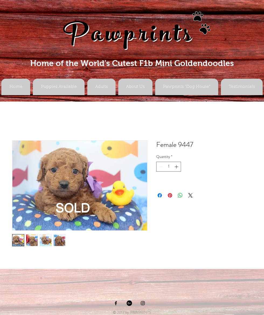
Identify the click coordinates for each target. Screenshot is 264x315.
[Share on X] (190, 195)
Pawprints (128, 37)
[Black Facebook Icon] (116, 303)
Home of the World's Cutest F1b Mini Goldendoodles (132, 63)
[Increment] (176, 166)
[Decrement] (160, 166)
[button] (101, 87)
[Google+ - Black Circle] (129, 303)
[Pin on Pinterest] (170, 195)
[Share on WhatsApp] (180, 195)
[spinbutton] (168, 166)
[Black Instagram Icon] (142, 303)
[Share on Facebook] (160, 195)
